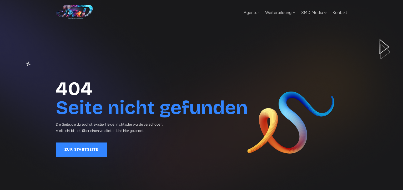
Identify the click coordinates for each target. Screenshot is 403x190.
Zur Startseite (81, 149)
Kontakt (340, 12)
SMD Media (312, 12)
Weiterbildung (278, 12)
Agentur (251, 12)
